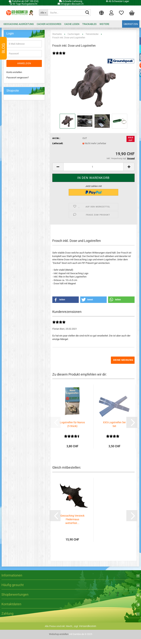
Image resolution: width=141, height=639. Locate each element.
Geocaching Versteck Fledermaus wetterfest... (72, 519)
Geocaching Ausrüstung (18, 24)
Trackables (89, 24)
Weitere (104, 24)
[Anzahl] (93, 167)
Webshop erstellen (58, 634)
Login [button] (111, 12)
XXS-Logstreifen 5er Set (114, 424)
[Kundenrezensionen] (60, 55)
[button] (101, 12)
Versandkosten (87, 626)
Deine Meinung (123, 360)
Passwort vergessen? (17, 77)
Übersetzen (131, 24)
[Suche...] (43, 12)
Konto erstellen (14, 72)
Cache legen (71, 24)
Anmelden (24, 63)
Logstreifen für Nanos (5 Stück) (72, 424)
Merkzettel (121, 12)
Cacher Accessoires (49, 24)
